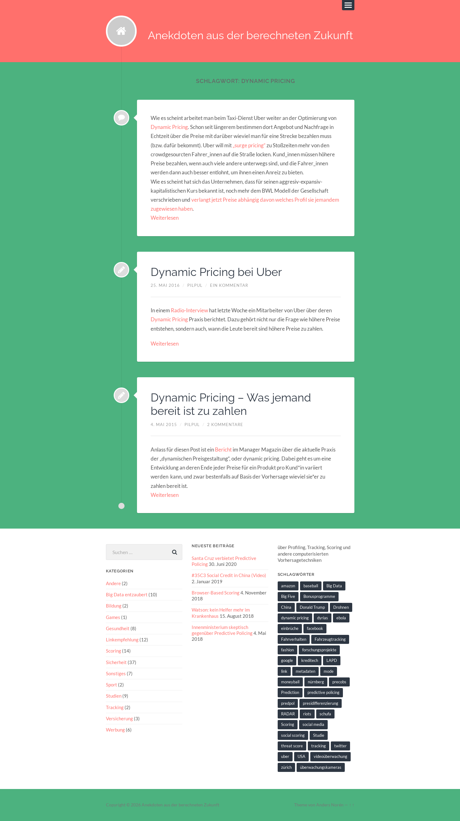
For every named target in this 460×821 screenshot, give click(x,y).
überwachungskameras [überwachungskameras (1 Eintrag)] (320, 767)
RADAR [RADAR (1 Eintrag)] (288, 713)
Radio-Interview (189, 310)
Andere (113, 583)
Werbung (115, 729)
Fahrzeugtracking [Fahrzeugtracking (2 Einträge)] (330, 639)
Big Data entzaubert (127, 594)
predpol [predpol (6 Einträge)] (287, 703)
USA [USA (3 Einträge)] (301, 756)
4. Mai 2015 (164, 424)
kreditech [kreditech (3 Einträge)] (309, 660)
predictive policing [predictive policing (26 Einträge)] (323, 692)
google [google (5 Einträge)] (287, 660)
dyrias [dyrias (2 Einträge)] (322, 617)
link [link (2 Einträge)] (284, 671)
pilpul (195, 285)
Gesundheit (118, 628)
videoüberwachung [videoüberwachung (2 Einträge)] (330, 756)
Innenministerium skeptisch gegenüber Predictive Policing (222, 630)
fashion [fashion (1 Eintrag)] (287, 649)
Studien (113, 696)
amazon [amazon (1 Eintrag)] (288, 585)
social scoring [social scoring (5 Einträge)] (293, 735)
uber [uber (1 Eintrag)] (285, 756)
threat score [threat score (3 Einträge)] (292, 745)
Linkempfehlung (122, 639)
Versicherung (119, 718)
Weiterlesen (165, 218)
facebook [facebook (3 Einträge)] (315, 628)
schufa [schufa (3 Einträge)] (325, 713)
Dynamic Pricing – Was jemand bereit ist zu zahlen (231, 404)
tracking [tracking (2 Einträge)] (318, 745)
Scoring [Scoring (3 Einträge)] (287, 724)
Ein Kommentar (229, 285)
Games (113, 617)
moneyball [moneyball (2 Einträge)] (290, 681)
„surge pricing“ (249, 145)
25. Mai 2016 (165, 285)
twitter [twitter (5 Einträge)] (340, 745)
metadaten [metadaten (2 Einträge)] (305, 671)
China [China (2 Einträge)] (286, 607)
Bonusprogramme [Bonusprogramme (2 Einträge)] (319, 596)
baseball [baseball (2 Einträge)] (310, 585)
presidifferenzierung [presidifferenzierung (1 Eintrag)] (320, 703)
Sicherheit (116, 662)
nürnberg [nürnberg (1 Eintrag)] (316, 681)
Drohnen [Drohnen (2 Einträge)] (341, 607)
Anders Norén (330, 804)
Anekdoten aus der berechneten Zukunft (250, 35)
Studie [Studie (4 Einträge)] (318, 735)
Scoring (113, 651)
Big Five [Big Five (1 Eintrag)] (288, 596)
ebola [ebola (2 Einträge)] (341, 617)
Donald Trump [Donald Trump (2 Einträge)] (312, 607)
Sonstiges (116, 673)
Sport (111, 684)
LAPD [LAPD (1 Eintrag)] (331, 660)
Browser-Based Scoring (215, 592)
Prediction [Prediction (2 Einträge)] (290, 692)
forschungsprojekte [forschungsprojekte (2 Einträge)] (319, 649)
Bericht (224, 449)
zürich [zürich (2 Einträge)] (286, 767)
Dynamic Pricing (169, 127)
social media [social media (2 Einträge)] (313, 724)
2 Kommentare (225, 424)
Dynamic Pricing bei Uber (216, 271)
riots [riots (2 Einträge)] (307, 713)
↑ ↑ (351, 804)
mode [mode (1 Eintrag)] (329, 671)
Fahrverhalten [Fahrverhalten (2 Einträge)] (293, 639)
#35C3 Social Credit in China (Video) (229, 575)
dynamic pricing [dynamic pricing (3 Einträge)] (295, 617)
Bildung (113, 606)
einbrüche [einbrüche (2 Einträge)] (289, 628)
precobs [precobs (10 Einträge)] (339, 681)
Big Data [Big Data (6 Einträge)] (334, 585)
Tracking (115, 707)
